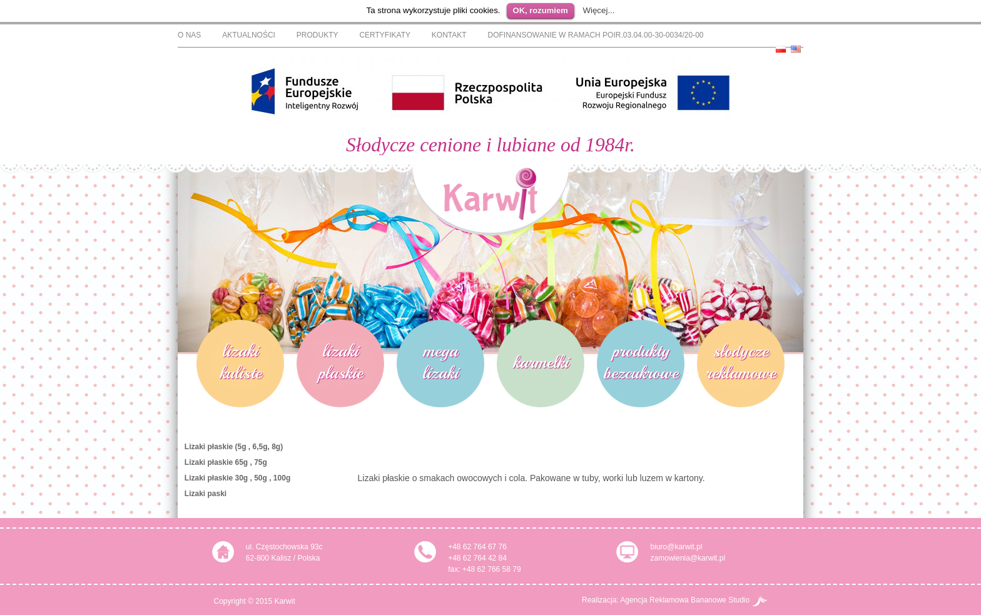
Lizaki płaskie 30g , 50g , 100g (237, 478)
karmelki (541, 362)
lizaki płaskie (340, 362)
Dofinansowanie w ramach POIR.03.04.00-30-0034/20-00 (596, 35)
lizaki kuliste (241, 362)
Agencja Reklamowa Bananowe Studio (693, 600)
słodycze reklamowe (741, 362)
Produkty (317, 35)
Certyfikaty (384, 35)
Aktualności (248, 35)
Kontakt (449, 35)
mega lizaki (440, 362)
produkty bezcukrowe (640, 362)
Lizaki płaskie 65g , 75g (226, 462)
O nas (189, 35)
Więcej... (598, 10)
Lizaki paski (205, 493)
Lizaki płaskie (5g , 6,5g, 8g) (234, 446)
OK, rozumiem (540, 10)
